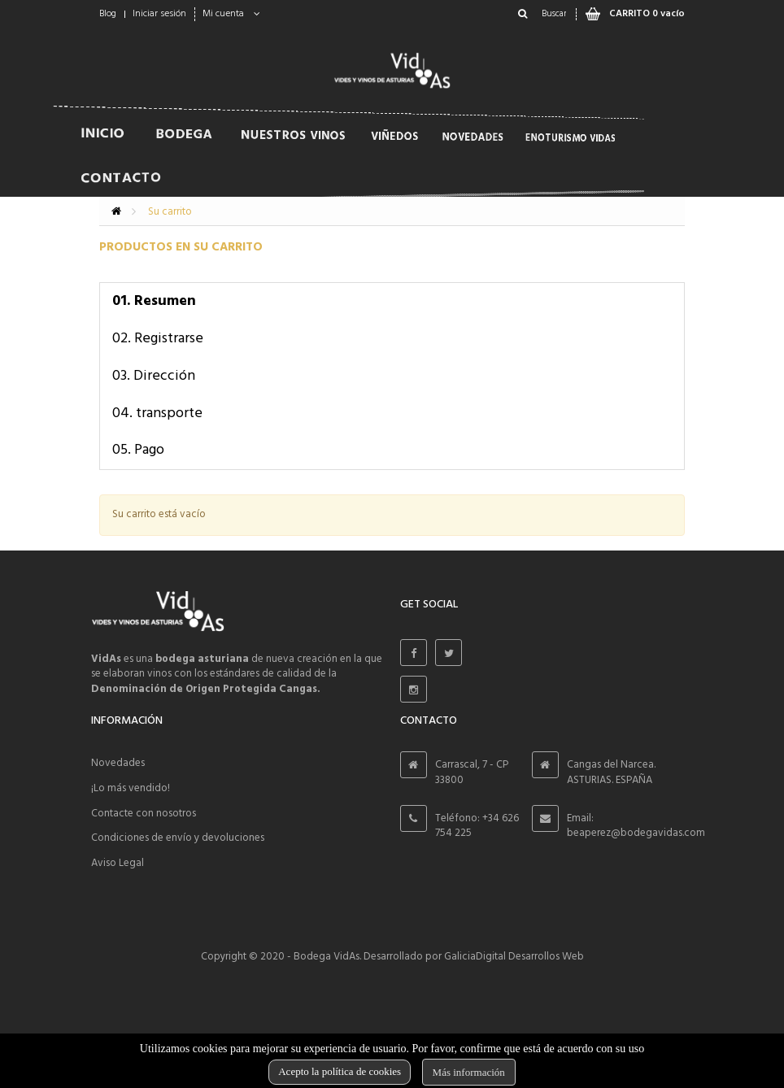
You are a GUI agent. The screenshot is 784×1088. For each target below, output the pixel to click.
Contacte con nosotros (143, 813)
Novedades (118, 763)
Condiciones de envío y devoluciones (177, 837)
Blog (107, 14)
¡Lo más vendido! (130, 788)
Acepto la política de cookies (339, 1071)
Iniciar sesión (159, 14)
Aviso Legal (117, 863)
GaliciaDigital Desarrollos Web (514, 956)
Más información (469, 1072)
